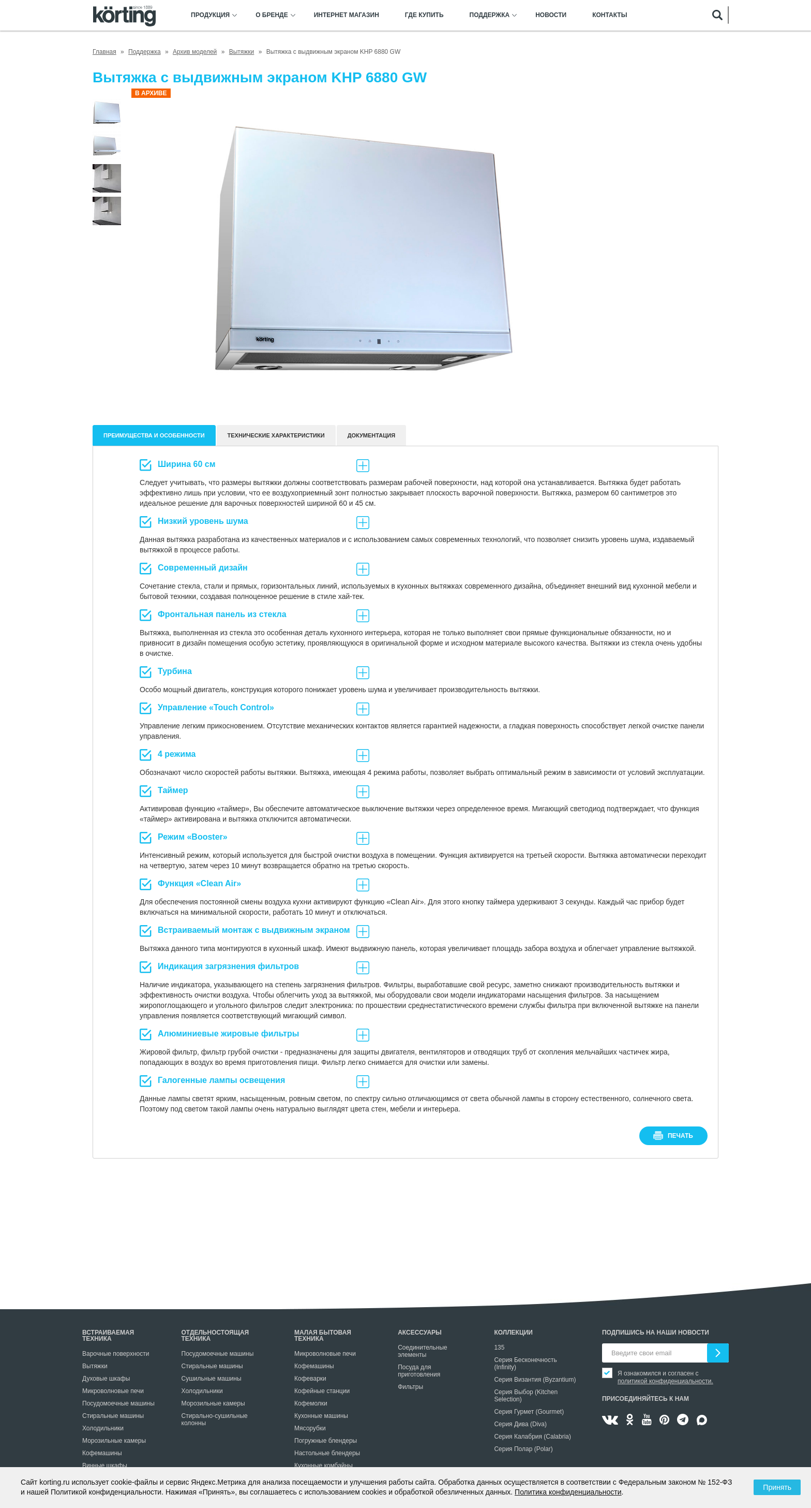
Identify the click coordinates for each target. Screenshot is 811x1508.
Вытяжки (95, 1366)
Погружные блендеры (325, 1440)
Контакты (609, 15)
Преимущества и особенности (154, 435)
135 (499, 1347)
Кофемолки (310, 1403)
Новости (550, 15)
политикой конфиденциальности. (665, 1381)
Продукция (210, 15)
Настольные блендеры (327, 1453)
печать (680, 1135)
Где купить (424, 15)
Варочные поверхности (115, 1353)
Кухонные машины (321, 1415)
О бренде (272, 15)
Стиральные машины (113, 1415)
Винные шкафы (104, 1465)
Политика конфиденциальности (568, 1492)
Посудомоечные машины (118, 1403)
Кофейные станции (322, 1391)
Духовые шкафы (106, 1378)
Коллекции (513, 1332)
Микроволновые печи (113, 1391)
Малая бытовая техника (322, 1335)
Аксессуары (420, 1332)
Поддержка (490, 15)
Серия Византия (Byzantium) (535, 1379)
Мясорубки (310, 1428)
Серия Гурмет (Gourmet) (529, 1411)
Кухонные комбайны (323, 1465)
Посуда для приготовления (419, 1371)
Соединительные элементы (422, 1351)
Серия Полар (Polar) (523, 1449)
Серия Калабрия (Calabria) (532, 1436)
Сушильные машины (212, 1378)
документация (372, 435)
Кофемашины (102, 1453)
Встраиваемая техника (108, 1335)
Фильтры (410, 1386)
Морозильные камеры (114, 1440)
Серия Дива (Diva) (520, 1424)
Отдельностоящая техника (215, 1335)
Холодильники (103, 1428)
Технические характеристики (276, 435)
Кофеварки (310, 1378)
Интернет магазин (346, 15)
